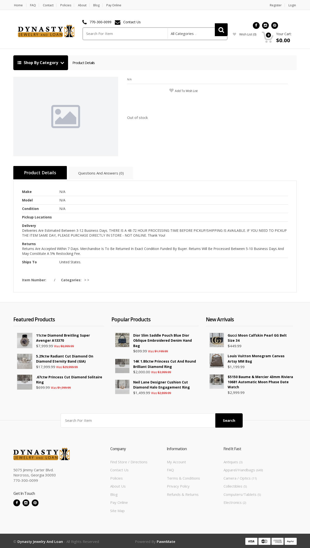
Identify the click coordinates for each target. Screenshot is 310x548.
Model (27, 199)
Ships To (29, 261)
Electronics (235, 501)
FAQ (33, 5)
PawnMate (166, 540)
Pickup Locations (37, 216)
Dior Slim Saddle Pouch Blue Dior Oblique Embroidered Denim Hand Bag (162, 339)
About (85, 5)
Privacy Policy (178, 484)
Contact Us (132, 22)
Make (27, 191)
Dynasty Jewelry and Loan (40, 540)
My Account (176, 460)
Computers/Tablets (242, 493)
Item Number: (35, 279)
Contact (49, 5)
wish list (244, 34)
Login (293, 5)
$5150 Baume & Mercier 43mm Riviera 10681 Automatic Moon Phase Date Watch (260, 381)
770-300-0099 (100, 22)
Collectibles (235, 484)
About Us (118, 484)
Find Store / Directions (128, 460)
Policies (67, 5)
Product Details (83, 62)
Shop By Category (38, 62)
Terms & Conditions (183, 476)
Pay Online (119, 5)
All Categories (182, 33)
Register (276, 5)
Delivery (29, 225)
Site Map (117, 509)
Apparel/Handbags (243, 468)
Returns (29, 243)
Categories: (72, 279)
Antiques (233, 460)
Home (17, 5)
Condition (30, 208)
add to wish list (186, 91)
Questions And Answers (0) (104, 173)
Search (229, 418)
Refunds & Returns (183, 493)
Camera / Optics (240, 476)
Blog (100, 5)
